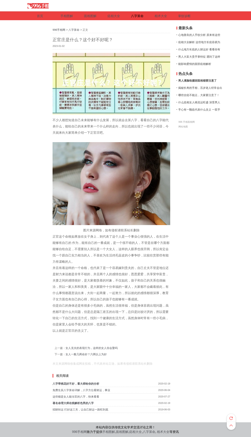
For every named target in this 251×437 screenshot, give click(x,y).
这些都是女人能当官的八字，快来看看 (76, 396)
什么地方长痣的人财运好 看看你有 (199, 49)
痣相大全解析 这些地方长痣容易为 (199, 42)
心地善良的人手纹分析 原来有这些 (199, 34)
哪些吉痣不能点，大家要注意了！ (198, 95)
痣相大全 (135, 431)
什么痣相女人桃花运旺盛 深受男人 (199, 102)
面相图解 (122, 431)
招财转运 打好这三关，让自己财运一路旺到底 (80, 409)
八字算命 (73, 29)
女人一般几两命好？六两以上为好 (86, 354)
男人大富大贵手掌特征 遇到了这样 (199, 56)
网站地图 (183, 126)
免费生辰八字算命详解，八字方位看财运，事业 (81, 390)
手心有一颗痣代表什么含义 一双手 (199, 109)
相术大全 (163, 431)
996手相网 (59, 29)
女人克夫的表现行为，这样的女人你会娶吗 (91, 348)
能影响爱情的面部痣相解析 (194, 63)
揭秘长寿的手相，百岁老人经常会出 (200, 87)
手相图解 (108, 431)
